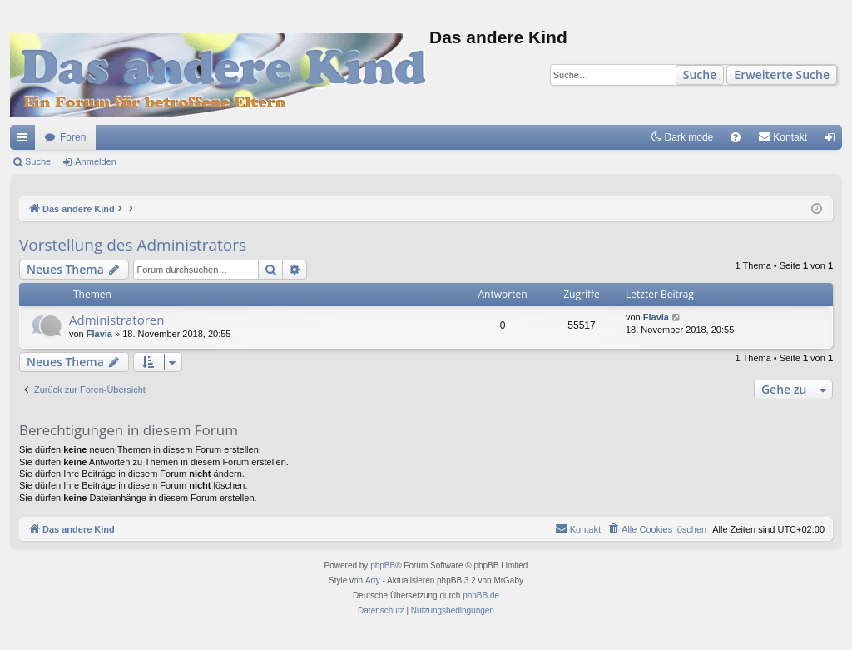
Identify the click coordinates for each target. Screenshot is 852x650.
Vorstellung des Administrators (132, 245)
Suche (700, 74)
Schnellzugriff (26, 140)
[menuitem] (735, 137)
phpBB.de (481, 595)
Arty (372, 580)
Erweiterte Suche (782, 74)
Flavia (99, 334)
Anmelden (95, 161)
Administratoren (116, 319)
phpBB (382, 565)
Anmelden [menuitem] (833, 140)
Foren (73, 137)
